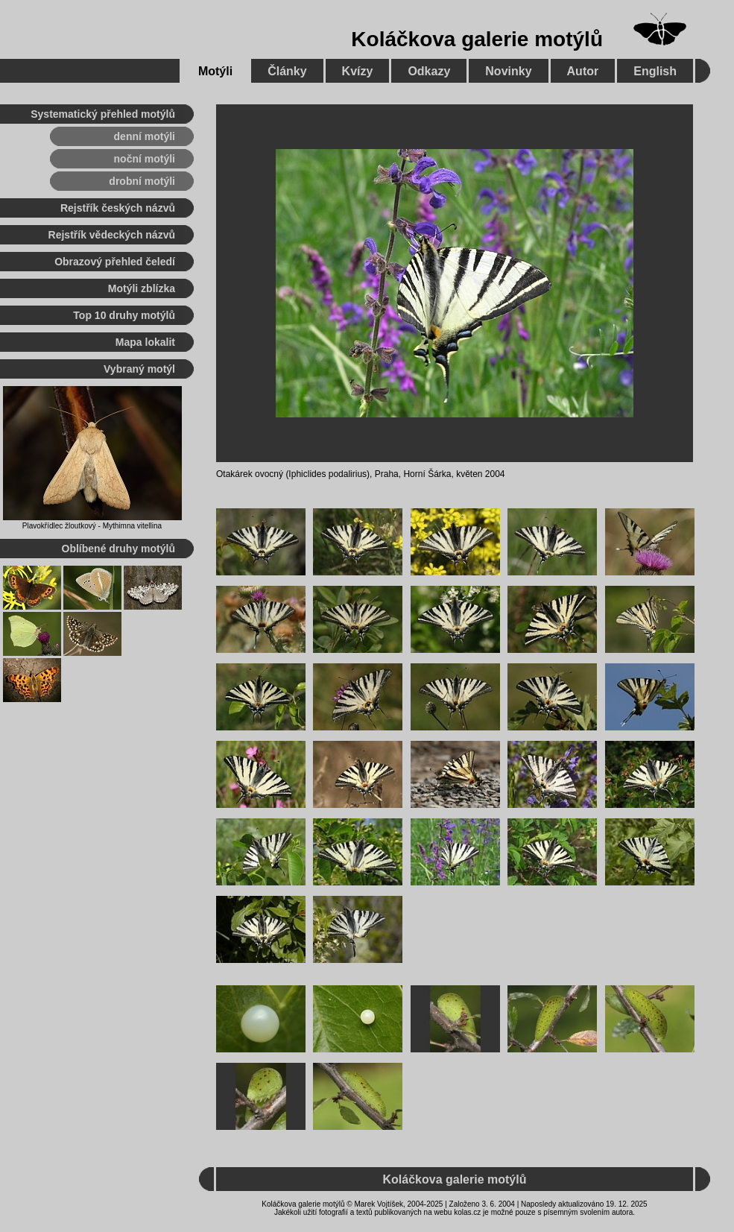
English (655, 71)
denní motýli (144, 136)
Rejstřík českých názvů (117, 208)
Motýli (215, 71)
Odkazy (429, 71)
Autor (583, 71)
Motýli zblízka (141, 288)
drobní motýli (142, 181)
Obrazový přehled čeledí (114, 262)
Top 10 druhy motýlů (124, 315)
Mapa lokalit (145, 342)
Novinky (508, 71)
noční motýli (144, 159)
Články (287, 71)
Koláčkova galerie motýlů (477, 39)
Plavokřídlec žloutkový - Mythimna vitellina (92, 526)
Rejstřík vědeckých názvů (111, 235)
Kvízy (357, 71)
